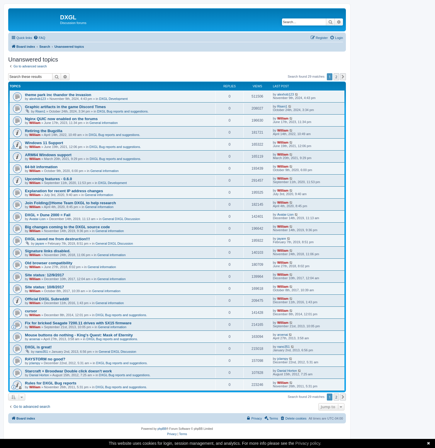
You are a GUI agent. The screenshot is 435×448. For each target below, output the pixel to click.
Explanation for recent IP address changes (64, 191)
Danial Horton (39, 375)
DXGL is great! (38, 347)
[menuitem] (39, 37)
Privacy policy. (308, 443)
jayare (39, 243)
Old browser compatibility (48, 263)
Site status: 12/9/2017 (44, 275)
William (34, 123)
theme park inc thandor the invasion (58, 95)
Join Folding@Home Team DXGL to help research (70, 203)
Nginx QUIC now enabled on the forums (61, 119)
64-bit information (41, 167)
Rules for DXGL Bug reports (51, 383)
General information (103, 123)
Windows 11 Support (44, 143)
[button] (343, 76)
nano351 (41, 351)
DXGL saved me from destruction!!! (57, 239)
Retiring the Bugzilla (43, 131)
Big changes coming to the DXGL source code (67, 227)
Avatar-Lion (37, 219)
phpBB (161, 428)
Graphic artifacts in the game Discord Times (65, 107)
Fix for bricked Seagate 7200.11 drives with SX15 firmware (78, 323)
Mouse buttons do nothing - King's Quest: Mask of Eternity (79, 335)
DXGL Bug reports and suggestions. (123, 111)
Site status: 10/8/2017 (44, 287)
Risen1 (40, 111)
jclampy (34, 363)
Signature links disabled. (47, 251)
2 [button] (336, 76)
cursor (31, 311)
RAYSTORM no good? (45, 359)
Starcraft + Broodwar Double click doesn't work (68, 371)
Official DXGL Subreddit (47, 299)
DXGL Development (113, 98)
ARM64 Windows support (48, 155)
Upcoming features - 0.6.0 (48, 179)
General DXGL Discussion (121, 219)
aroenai (34, 339)
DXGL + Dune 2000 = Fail (47, 215)
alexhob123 (37, 98)
